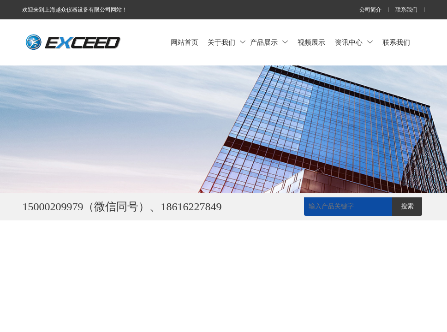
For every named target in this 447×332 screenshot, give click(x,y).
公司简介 (370, 10)
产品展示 (269, 42)
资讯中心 (354, 42)
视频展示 (311, 42)
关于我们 (226, 42)
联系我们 (406, 10)
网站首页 (184, 42)
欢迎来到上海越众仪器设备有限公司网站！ (74, 9)
